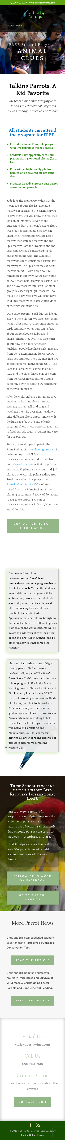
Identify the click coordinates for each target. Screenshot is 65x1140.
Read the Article (32, 960)
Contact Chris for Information (32, 526)
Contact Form (32, 1102)
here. (36, 305)
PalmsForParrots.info (20, 484)
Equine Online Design (32, 1135)
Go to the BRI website (32, 897)
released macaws (22, 464)
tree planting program (41, 449)
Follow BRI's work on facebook (32, 878)
